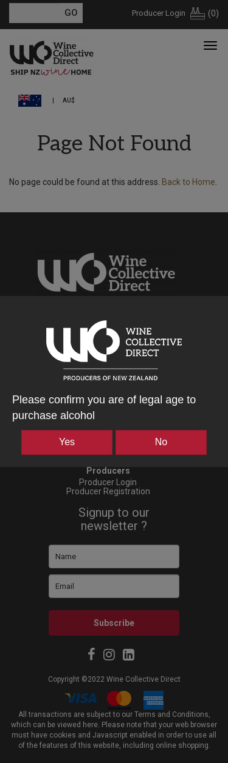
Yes (67, 442)
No (161, 442)
